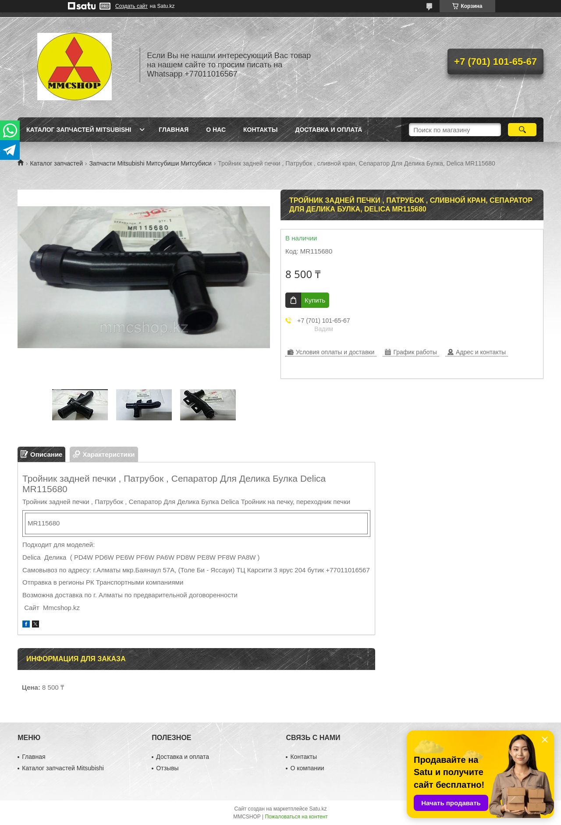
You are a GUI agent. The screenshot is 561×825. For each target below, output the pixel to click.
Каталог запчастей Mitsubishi (78, 129)
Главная (173, 129)
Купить (315, 300)
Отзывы (167, 768)
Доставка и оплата (328, 129)
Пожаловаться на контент (296, 817)
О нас (216, 129)
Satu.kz (318, 809)
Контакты (260, 129)
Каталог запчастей (56, 163)
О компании (307, 768)
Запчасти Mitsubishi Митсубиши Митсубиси (150, 163)
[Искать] (522, 129)
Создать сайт (131, 6)
